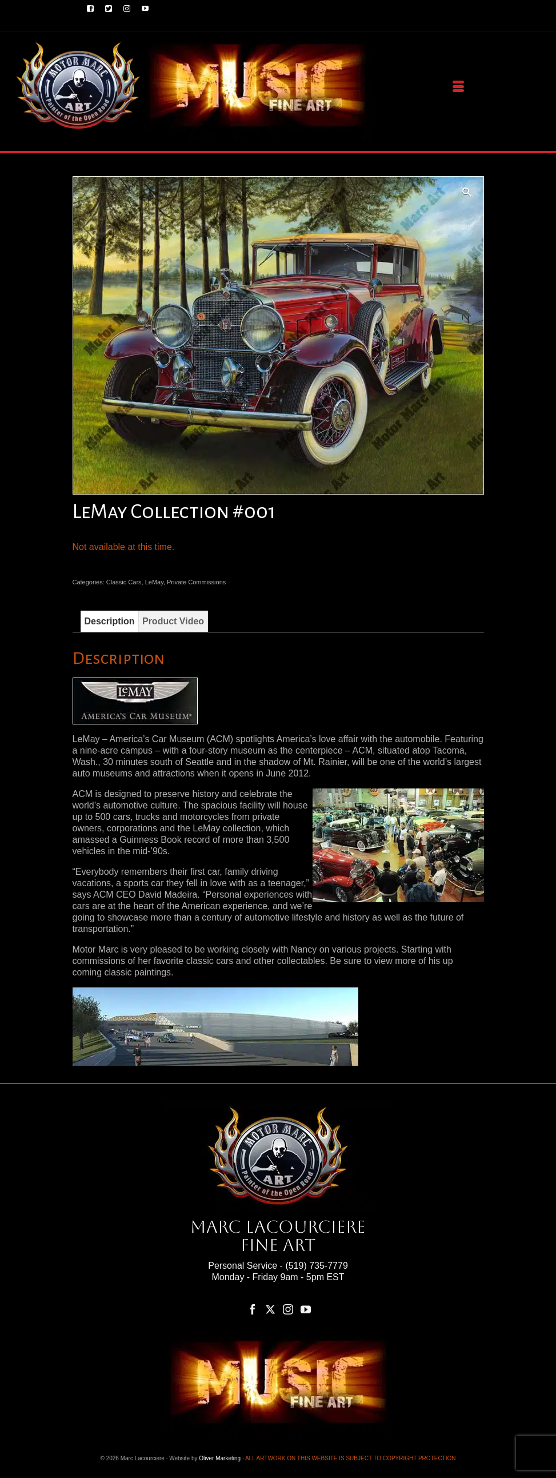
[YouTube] (306, 1309)
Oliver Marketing (220, 1458)
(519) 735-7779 (316, 1265)
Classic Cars (124, 582)
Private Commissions (196, 582)
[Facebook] (253, 1309)
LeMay (154, 582)
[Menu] (458, 87)
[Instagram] (288, 1309)
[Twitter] (270, 1309)
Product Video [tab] (173, 621)
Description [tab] (110, 621)
